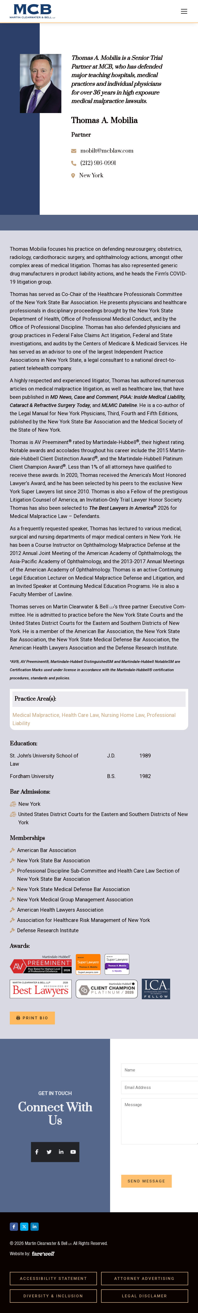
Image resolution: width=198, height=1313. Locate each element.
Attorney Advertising (146, 1278)
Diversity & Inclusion (55, 1296)
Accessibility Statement (55, 1278)
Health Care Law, (81, 715)
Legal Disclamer (146, 1296)
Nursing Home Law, (124, 715)
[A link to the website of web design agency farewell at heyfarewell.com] (43, 1253)
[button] (183, 11)
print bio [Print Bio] (32, 1018)
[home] (32, 11)
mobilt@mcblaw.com (107, 150)
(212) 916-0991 (98, 163)
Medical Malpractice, (37, 715)
